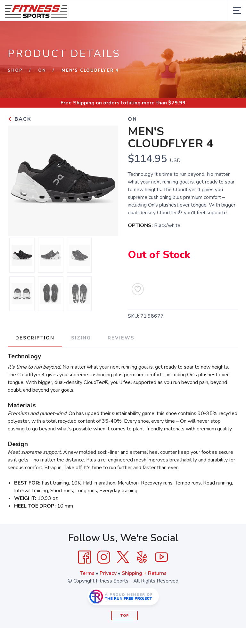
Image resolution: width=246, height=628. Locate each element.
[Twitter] (123, 557)
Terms (87, 573)
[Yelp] (142, 557)
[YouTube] (161, 557)
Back (19, 119)
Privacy (108, 573)
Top (124, 615)
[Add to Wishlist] (138, 289)
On (42, 70)
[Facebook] (84, 557)
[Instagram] (103, 557)
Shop (15, 70)
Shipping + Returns (144, 573)
